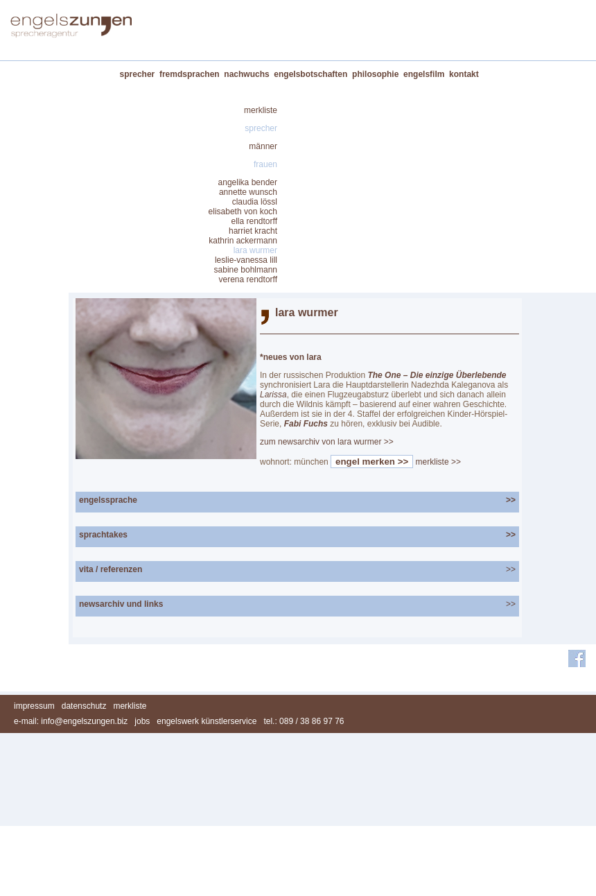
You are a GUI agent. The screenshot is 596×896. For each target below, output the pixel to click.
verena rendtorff (248, 279)
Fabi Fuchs (306, 424)
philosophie (375, 74)
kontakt (464, 74)
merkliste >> (438, 462)
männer (263, 146)
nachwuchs (246, 74)
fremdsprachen (189, 74)
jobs (142, 721)
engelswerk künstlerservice (206, 721)
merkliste (260, 110)
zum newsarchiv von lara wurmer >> (327, 442)
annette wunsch (248, 192)
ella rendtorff (254, 221)
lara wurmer (255, 250)
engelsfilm (423, 74)
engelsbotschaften (310, 74)
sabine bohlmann (245, 270)
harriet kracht (253, 231)
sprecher (137, 74)
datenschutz (84, 706)
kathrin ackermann (243, 240)
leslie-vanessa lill (246, 260)
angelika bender (247, 182)
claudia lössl (254, 202)
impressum (34, 706)
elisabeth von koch (243, 211)
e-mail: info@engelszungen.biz (71, 721)
